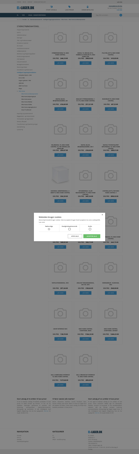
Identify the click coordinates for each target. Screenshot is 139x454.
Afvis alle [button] (75, 236)
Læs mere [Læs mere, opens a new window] (42, 222)
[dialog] (69, 227)
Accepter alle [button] (92, 236)
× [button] (102, 214)
